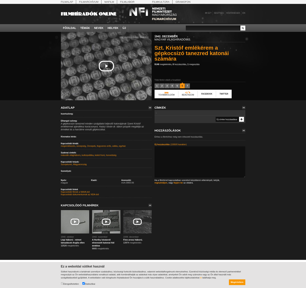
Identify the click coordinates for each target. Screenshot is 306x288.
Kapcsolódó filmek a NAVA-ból (75, 192)
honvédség (111, 155)
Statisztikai (88, 283)
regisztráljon (161, 183)
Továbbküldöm (166, 95)
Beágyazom (188, 95)
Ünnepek (91, 146)
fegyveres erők (104, 146)
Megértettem (237, 282)
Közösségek (233, 13)
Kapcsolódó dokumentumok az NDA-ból (80, 194)
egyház (122, 146)
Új (124, 28)
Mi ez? (208, 13)
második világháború (71, 155)
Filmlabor (127, 1)
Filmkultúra (160, 1)
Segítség (219, 13)
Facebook (206, 94)
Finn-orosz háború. (133, 240)
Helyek (113, 28)
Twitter (224, 94)
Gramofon (182, 1)
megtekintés (163, 64)
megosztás (193, 64)
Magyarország (80, 164)
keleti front (100, 155)
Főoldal (69, 28)
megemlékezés (68, 146)
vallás (115, 146)
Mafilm (109, 1)
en (244, 13)
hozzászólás (179, 64)
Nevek (98, 28)
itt (201, 277)
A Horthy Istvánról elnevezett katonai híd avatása (103, 243)
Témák (85, 28)
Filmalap (67, 1)
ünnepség (81, 146)
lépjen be (178, 183)
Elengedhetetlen (70, 283)
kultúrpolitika (88, 155)
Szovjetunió (66, 164)
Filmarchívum (88, 1)
